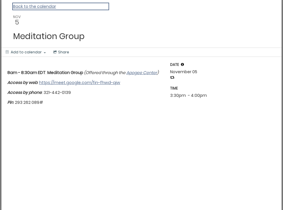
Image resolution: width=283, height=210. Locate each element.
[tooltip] (182, 64)
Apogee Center (141, 73)
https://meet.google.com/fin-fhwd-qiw (79, 82)
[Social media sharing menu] (60, 52)
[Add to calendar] (25, 52)
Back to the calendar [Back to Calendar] (34, 6)
